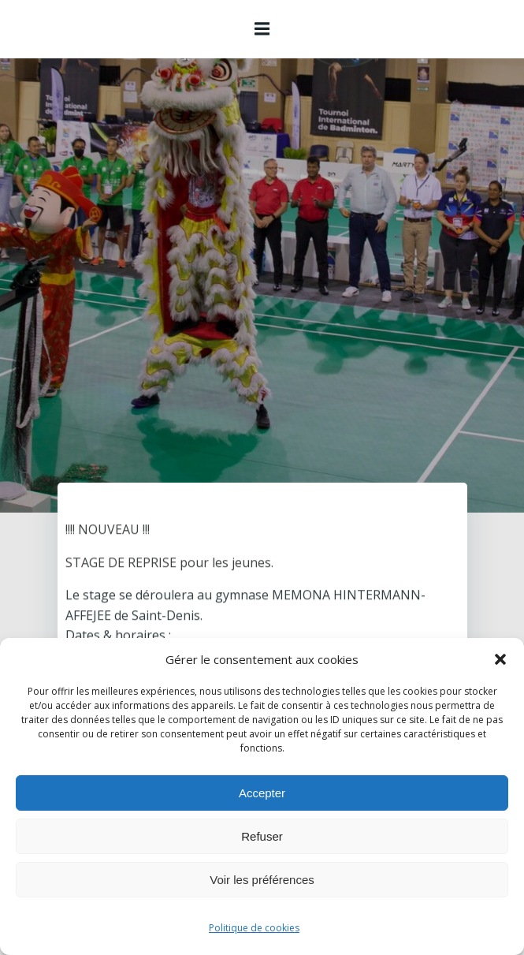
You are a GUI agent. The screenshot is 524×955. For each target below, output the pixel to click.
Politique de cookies (254, 927)
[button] (500, 659)
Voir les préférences (262, 879)
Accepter (262, 793)
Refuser (262, 836)
